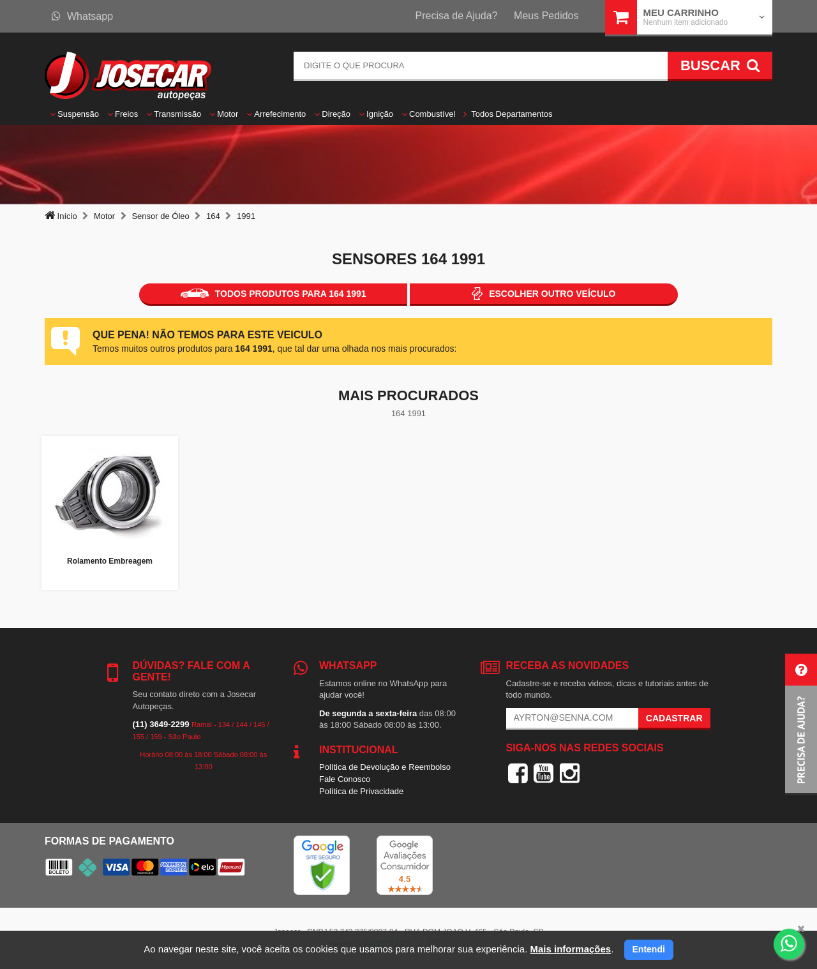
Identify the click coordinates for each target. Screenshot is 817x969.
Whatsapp (82, 16)
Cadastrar (674, 718)
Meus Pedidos (546, 15)
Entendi (649, 949)
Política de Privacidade (361, 791)
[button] (801, 724)
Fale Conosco (344, 779)
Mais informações (570, 948)
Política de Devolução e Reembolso (385, 767)
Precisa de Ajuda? (457, 15)
